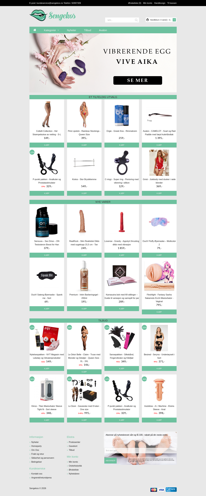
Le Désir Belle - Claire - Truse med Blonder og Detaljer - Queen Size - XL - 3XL (84, 357)
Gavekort (73, 446)
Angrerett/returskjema (41, 478)
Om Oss (35, 450)
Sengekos (34, 488)
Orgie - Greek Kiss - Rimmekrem (122, 131)
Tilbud (71, 450)
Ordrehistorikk (75, 466)
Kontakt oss (36, 474)
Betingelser (36, 462)
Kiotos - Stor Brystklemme (84, 179)
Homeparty (36, 446)
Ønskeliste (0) (134, 3)
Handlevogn (159, 3)
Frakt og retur (37, 454)
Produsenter (74, 442)
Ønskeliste (74, 470)
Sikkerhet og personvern (42, 458)
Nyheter (35, 442)
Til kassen (172, 3)
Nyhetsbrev (74, 474)
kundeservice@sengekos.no (50, 3)
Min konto (147, 3)
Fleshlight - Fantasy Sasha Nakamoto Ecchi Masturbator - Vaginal (159, 298)
